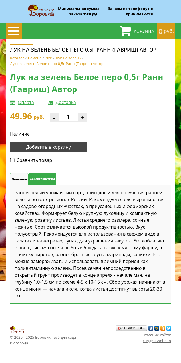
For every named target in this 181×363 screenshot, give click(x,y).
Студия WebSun (157, 340)
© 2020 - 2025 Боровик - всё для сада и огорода (43, 335)
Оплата (26, 102)
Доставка (66, 102)
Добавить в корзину (48, 147)
